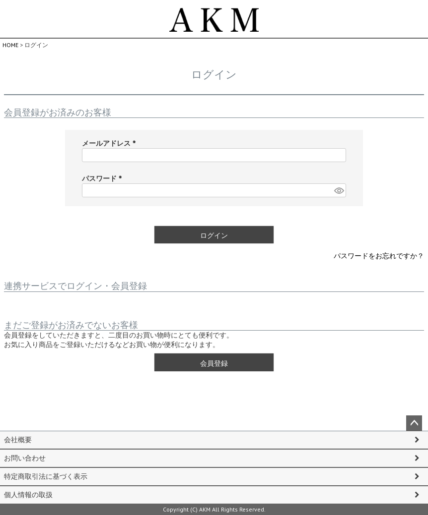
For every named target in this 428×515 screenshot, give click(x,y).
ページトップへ (414, 423)
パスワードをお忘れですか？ (379, 255)
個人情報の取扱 (28, 494)
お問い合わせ (25, 458)
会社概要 (18, 439)
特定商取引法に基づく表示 (45, 476)
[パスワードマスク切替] (339, 190)
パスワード (104, 178)
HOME (10, 45)
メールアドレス (111, 143)
